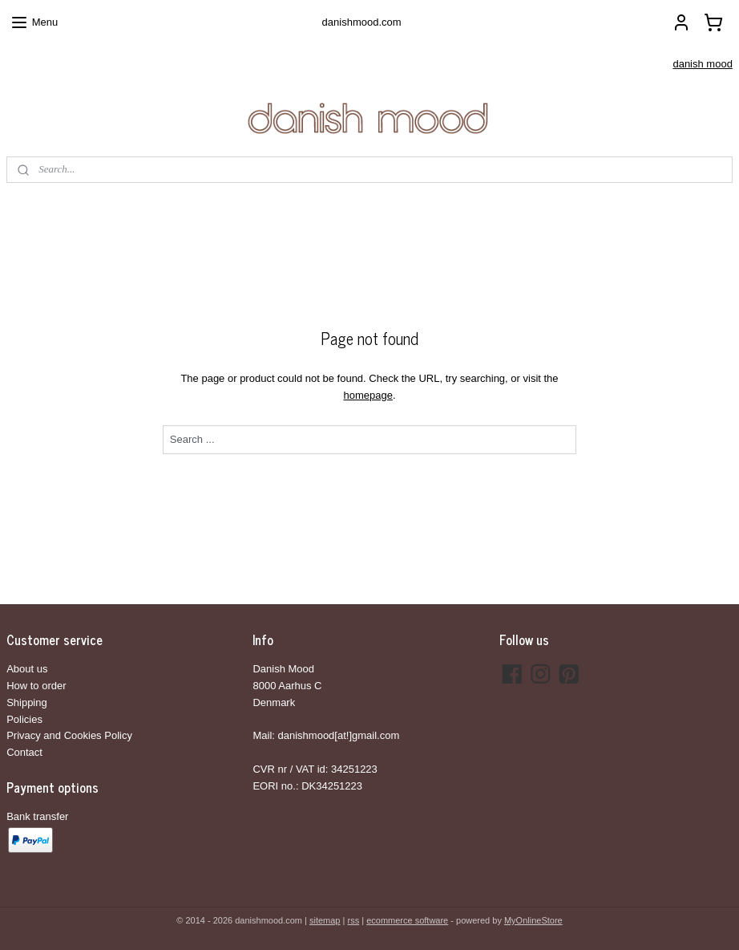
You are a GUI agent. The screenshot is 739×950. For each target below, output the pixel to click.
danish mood (702, 64)
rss (353, 920)
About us (26, 669)
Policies (24, 719)
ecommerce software (407, 920)
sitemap (325, 920)
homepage (367, 395)
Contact (24, 752)
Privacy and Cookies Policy (69, 735)
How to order (36, 686)
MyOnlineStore (533, 920)
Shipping (26, 702)
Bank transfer (37, 816)
